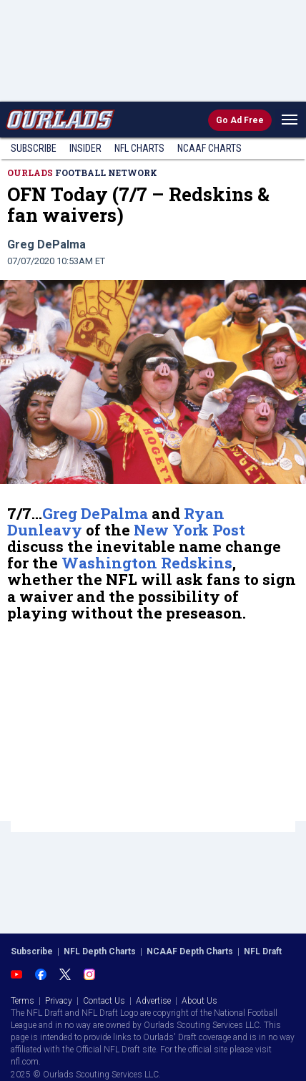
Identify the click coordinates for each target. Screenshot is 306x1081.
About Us (199, 1001)
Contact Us (104, 1001)
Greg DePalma (95, 513)
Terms (22, 1001)
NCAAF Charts (209, 148)
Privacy (58, 1001)
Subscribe (33, 148)
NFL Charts (139, 148)
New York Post (189, 530)
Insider (85, 148)
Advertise (153, 1001)
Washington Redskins (146, 563)
